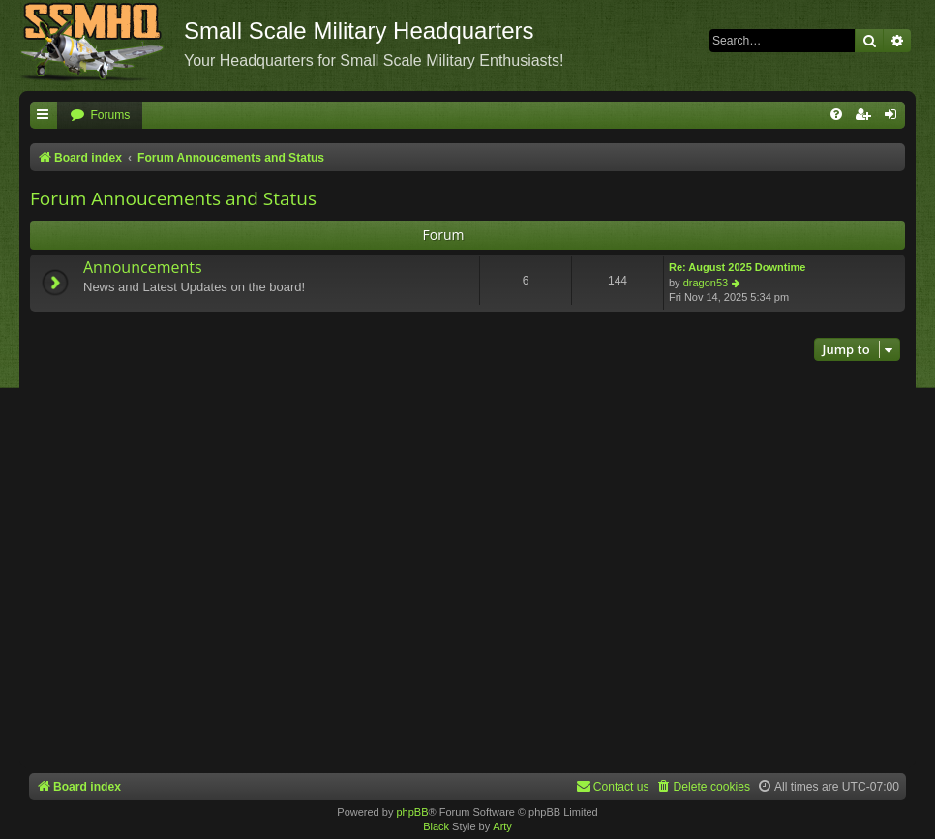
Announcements (142, 267)
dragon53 (706, 282)
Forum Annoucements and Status (173, 198)
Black (436, 826)
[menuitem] (100, 116)
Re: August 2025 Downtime (737, 267)
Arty (502, 826)
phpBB (412, 812)
